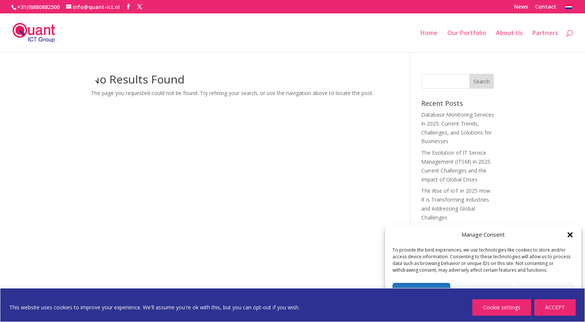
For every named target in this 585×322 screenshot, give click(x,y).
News (521, 7)
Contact (545, 7)
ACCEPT (555, 307)
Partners (545, 33)
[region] (292, 305)
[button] (570, 235)
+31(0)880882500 (38, 6)
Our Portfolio (466, 33)
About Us (509, 33)
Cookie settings (501, 307)
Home (429, 33)
